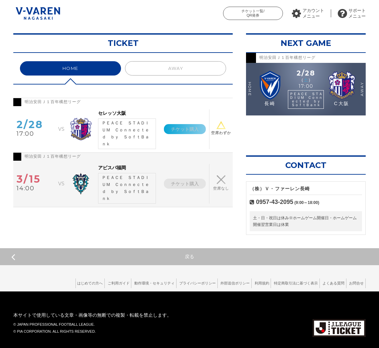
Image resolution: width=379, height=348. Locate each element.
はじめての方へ (39, 282)
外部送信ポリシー (209, 282)
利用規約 (241, 282)
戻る (102, 257)
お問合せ (354, 282)
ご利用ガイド (73, 282)
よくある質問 (326, 282)
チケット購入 (182, 129)
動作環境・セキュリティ (115, 282)
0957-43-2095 (274, 202)
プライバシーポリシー (165, 282)
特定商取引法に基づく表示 (282, 282)
